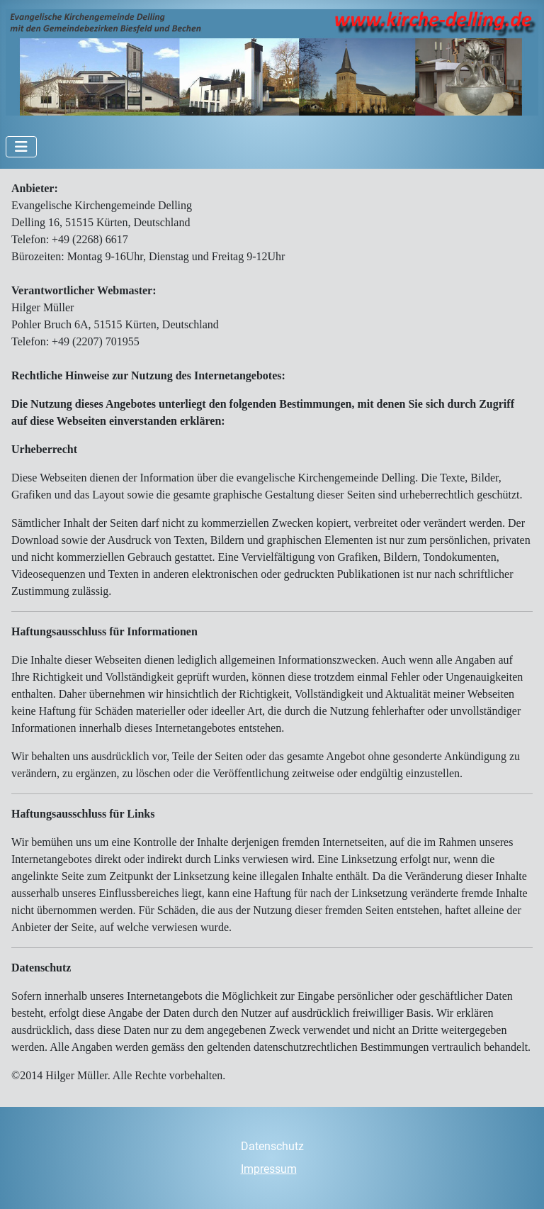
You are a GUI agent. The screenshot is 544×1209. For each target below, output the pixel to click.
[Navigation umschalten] (21, 146)
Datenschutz (272, 1146)
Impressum (269, 1169)
